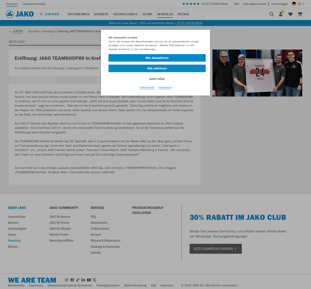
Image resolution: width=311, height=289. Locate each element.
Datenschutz (147, 87)
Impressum (165, 87)
